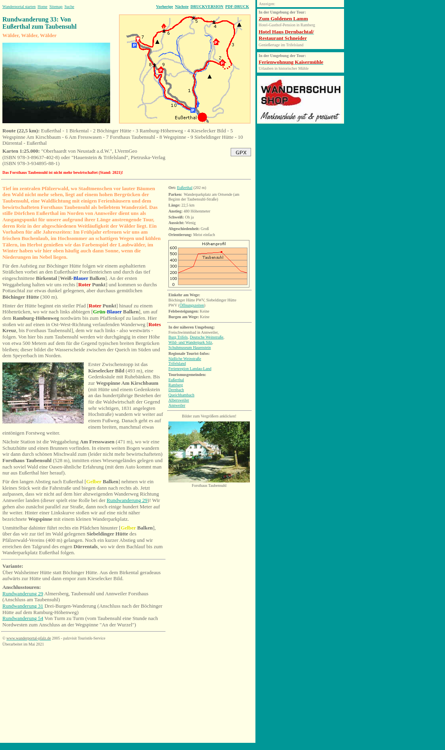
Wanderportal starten (19, 6)
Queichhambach (181, 395)
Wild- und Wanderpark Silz (190, 342)
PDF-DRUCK (237, 6)
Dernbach (176, 390)
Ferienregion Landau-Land (189, 368)
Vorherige (164, 6)
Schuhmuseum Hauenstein (189, 347)
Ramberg (175, 385)
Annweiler (176, 405)
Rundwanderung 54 (22, 618)
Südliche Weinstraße (184, 358)
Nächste (181, 6)
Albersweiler (178, 400)
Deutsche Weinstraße (206, 337)
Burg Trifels (178, 337)
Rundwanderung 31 (22, 606)
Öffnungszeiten (192, 305)
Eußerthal (184, 187)
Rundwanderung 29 (127, 500)
